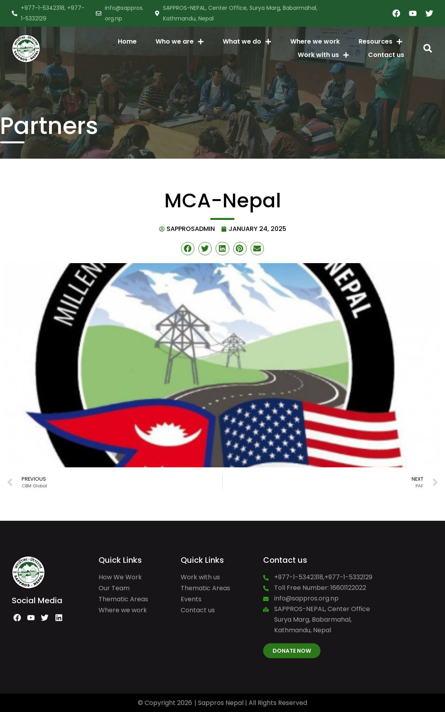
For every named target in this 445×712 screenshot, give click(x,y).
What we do (247, 41)
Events (191, 599)
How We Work (120, 577)
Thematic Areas (123, 599)
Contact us (386, 54)
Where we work (315, 41)
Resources (381, 41)
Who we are (180, 41)
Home (127, 41)
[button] (428, 48)
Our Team (114, 588)
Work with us (323, 55)
